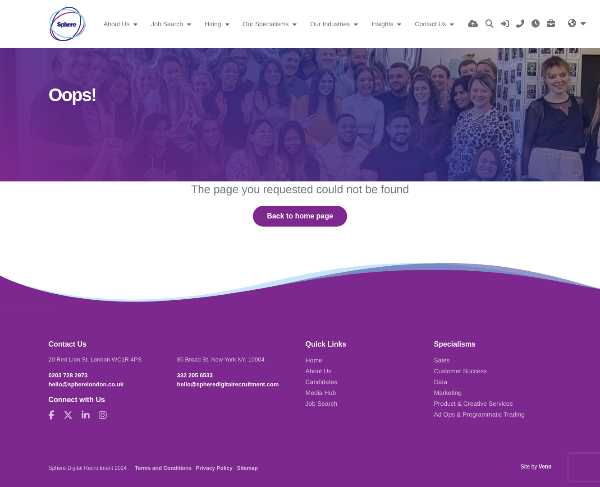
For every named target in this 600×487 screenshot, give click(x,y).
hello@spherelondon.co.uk (86, 384)
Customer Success (460, 371)
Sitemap (247, 468)
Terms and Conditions (163, 468)
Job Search (168, 24)
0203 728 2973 (68, 375)
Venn (545, 467)
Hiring (214, 24)
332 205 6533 (195, 375)
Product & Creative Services (473, 403)
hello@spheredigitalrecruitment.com (228, 384)
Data (441, 381)
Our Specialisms (267, 24)
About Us (117, 24)
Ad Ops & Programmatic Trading (479, 414)
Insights (383, 24)
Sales (442, 360)
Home (314, 360)
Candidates (322, 381)
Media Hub (321, 392)
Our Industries (331, 24)
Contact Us (431, 24)
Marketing (448, 392)
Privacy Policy (214, 468)
